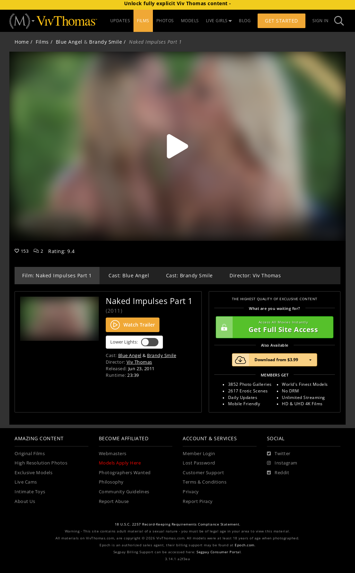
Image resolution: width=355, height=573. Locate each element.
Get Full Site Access (273, 327)
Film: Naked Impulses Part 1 (57, 275)
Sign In (320, 21)
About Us (25, 501)
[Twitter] (279, 454)
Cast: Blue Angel (129, 275)
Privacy (191, 492)
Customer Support (203, 473)
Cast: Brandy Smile (189, 275)
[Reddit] (278, 473)
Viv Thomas (139, 362)
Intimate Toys (30, 492)
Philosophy (111, 482)
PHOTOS (165, 21)
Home (22, 41)
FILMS (143, 21)
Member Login (199, 454)
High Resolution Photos (41, 463)
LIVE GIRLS (219, 21)
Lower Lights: (134, 342)
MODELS (190, 21)
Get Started (281, 20)
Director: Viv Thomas (255, 275)
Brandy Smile (105, 41)
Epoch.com (244, 545)
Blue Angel (69, 41)
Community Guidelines (124, 492)
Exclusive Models (33, 473)
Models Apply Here (120, 463)
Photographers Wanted (125, 473)
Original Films (30, 454)
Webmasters (113, 454)
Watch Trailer (132, 325)
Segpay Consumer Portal (219, 552)
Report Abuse (114, 501)
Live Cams (26, 482)
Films (42, 41)
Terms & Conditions (204, 482)
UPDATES (120, 21)
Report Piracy (198, 501)
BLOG (245, 21)
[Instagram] (282, 463)
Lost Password (199, 463)
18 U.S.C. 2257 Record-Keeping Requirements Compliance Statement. (178, 524)
